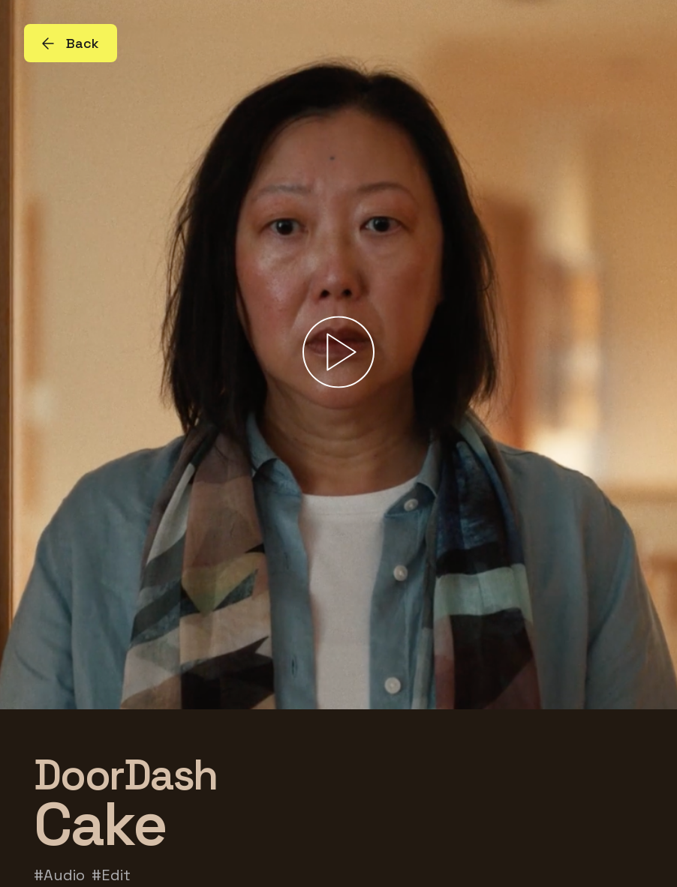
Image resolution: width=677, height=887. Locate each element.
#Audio (59, 875)
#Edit (111, 875)
